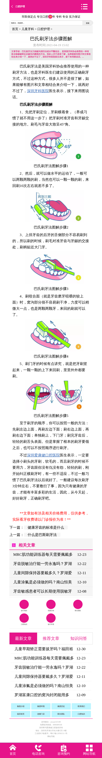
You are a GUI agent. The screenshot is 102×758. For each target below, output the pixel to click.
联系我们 (81, 706)
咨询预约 (63, 753)
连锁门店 (41, 714)
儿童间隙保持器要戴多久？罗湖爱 (42, 573)
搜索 (87, 23)
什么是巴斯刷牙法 (42, 535)
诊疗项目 (24, 605)
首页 (15, 29)
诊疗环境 (51, 619)
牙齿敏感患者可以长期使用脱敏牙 (42, 591)
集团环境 (41, 706)
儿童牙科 (27, 29)
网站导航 (51, 736)
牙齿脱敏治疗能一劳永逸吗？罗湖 (42, 563)
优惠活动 (51, 605)
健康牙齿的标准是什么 (46, 527)
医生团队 (78, 605)
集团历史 (61, 706)
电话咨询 (38, 753)
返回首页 (20, 714)
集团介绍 (20, 706)
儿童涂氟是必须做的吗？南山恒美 (42, 582)
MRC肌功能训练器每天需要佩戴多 (43, 554)
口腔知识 (24, 619)
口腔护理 (20, 6)
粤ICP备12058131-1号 (58, 733)
